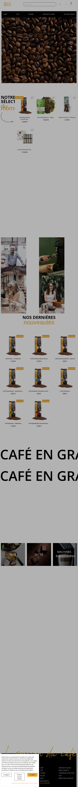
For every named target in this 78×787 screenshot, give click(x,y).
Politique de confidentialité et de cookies (25, 783)
